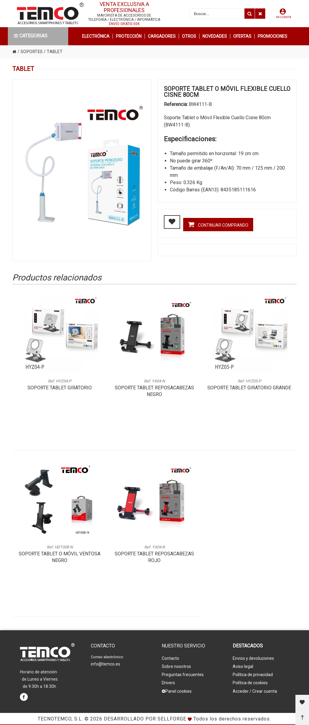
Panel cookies (177, 690)
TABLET (55, 51)
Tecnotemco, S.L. (60, 719)
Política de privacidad (253, 674)
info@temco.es (105, 664)
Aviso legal (243, 666)
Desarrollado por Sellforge (145, 719)
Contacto (170, 658)
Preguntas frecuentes (183, 674)
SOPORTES (32, 51)
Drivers (168, 682)
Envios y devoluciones (253, 658)
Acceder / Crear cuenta (255, 690)
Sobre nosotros (176, 666)
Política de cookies (250, 682)
